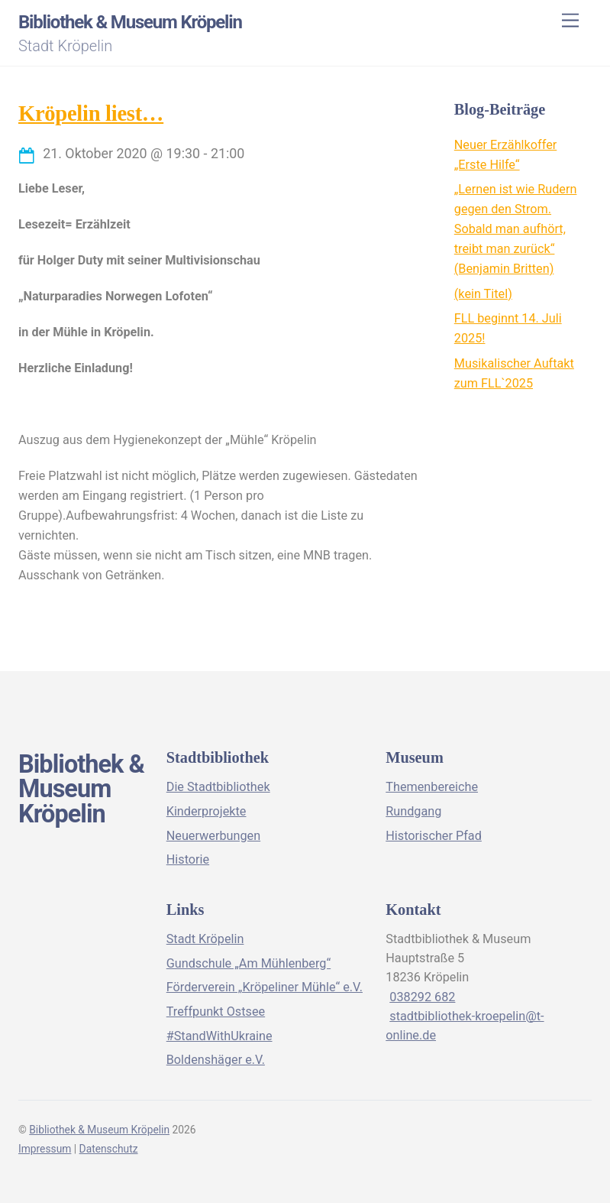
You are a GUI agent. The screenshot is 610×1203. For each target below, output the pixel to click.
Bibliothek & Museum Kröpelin (99, 1130)
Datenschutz (108, 1149)
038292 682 (422, 997)
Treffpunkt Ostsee (215, 1011)
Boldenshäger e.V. (215, 1059)
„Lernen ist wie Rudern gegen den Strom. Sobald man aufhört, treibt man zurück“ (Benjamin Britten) (515, 229)
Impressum (44, 1149)
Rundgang (413, 811)
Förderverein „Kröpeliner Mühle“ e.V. (264, 987)
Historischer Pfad (434, 835)
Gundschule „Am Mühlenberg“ (248, 963)
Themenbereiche (432, 787)
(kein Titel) (483, 294)
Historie (187, 859)
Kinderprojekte (206, 811)
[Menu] (570, 21)
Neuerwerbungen (213, 835)
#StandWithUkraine (219, 1036)
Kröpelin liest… (90, 113)
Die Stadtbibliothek (218, 787)
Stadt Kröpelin (205, 939)
